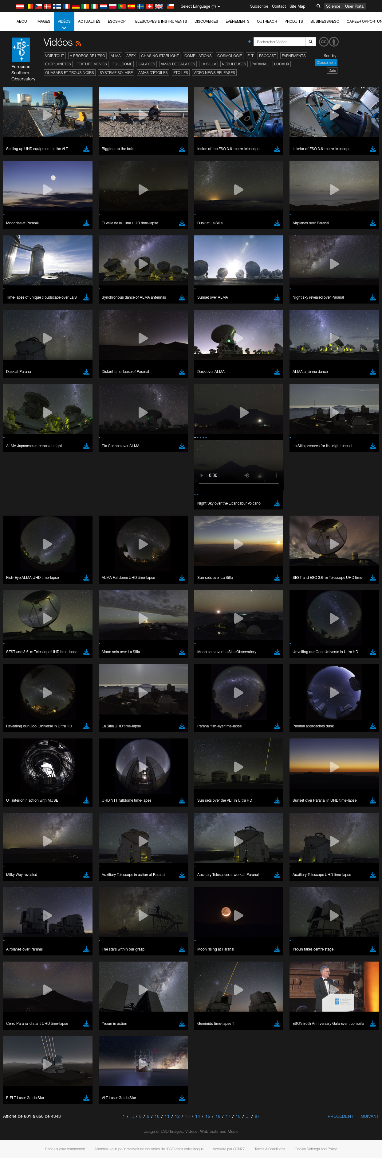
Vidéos (64, 25)
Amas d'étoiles (153, 72)
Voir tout (54, 55)
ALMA (116, 55)
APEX (131, 55)
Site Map (297, 6)
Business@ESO (324, 21)
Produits (294, 21)
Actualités (89, 21)
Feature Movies (92, 64)
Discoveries (206, 21)
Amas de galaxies (178, 64)
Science (333, 6)
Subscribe (259, 6)
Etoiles (180, 72)
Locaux (281, 64)
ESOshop (117, 21)
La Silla (208, 64)
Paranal (260, 64)
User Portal (354, 6)
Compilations (198, 55)
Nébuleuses (234, 64)
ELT (250, 55)
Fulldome (122, 64)
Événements (238, 21)
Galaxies (146, 64)
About (23, 21)
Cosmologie (229, 55)
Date (332, 70)
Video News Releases (214, 72)
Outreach (267, 21)
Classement (326, 62)
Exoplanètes (58, 64)
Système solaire (116, 72)
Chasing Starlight (160, 55)
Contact (279, 6)
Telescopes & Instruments (160, 21)
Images (43, 21)
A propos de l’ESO (87, 55)
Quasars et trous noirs (69, 72)
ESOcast (267, 55)
